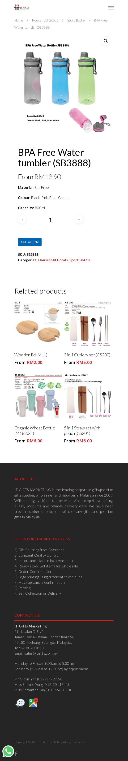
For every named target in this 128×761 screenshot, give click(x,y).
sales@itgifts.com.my (41, 653)
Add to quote (30, 242)
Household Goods (45, 20)
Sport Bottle (76, 20)
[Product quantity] (50, 219)
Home (18, 20)
